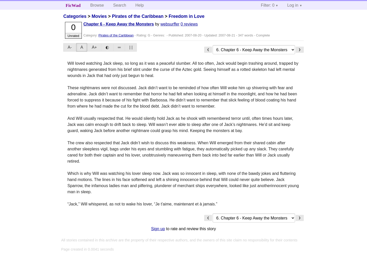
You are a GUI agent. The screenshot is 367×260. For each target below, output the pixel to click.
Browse (97, 5)
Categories (74, 16)
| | (131, 47)
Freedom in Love (187, 16)
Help (139, 5)
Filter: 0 (267, 5)
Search (119, 5)
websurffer (170, 24)
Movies (99, 16)
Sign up (158, 229)
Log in (292, 5)
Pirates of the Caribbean (137, 16)
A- (70, 47)
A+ (94, 47)
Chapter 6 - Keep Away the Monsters (118, 24)
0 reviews (189, 24)
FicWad (73, 5)
